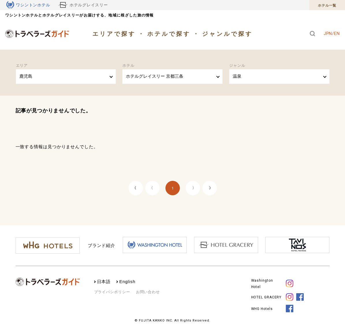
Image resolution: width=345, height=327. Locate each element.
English (127, 281)
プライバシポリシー (112, 291)
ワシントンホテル (28, 5)
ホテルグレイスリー (83, 5)
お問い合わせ (148, 291)
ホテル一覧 (327, 5)
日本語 (104, 281)
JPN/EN (332, 33)
